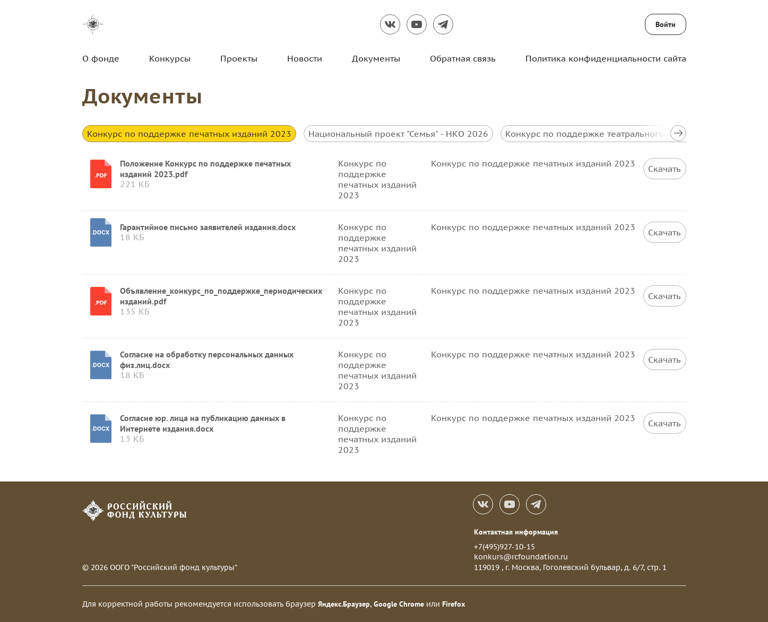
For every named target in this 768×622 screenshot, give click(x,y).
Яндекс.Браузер (344, 604)
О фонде (100, 58)
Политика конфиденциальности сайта (605, 58)
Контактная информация (516, 532)
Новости (304, 58)
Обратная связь (463, 58)
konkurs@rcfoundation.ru (521, 557)
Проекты (238, 58)
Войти (665, 24)
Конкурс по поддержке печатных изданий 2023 (189, 133)
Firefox (453, 604)
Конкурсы (170, 58)
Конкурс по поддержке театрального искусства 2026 (618, 133)
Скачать (664, 168)
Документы (376, 58)
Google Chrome (399, 604)
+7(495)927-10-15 (504, 546)
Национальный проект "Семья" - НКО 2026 (398, 133)
